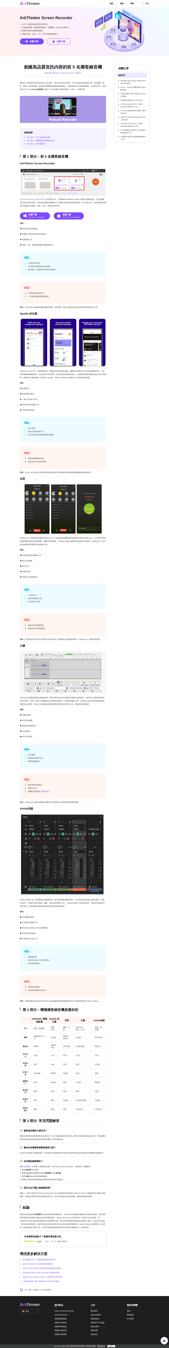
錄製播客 (27, 1166)
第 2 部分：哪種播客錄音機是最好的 (41, 140)
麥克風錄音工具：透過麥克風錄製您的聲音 (39, 1260)
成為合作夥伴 (96, 1315)
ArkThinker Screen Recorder (46, 18)
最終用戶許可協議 (98, 1323)
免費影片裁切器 (61, 1330)
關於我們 (94, 1311)
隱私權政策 (95, 1319)
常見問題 (130, 1319)
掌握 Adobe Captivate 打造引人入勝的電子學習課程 (42, 1277)
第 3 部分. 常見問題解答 (36, 144)
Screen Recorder (61, 1315)
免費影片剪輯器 (61, 1323)
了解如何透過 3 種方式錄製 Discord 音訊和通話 (41, 1281)
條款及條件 (95, 1326)
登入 (145, 3)
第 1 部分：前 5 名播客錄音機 (38, 137)
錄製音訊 (78, 73)
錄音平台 (51, 538)
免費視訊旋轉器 (61, 1334)
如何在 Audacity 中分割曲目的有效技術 (38, 1264)
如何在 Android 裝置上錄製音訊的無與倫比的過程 (42, 1268)
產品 (111, 3)
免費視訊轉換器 (61, 1319)
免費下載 (31, 41)
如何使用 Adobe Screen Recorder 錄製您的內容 (41, 1273)
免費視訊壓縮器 (61, 1326)
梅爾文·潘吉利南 (53, 73)
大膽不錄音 (44, 791)
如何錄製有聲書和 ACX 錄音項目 (131, 100)
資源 (122, 3)
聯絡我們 (130, 1315)
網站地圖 (94, 1330)
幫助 (132, 3)
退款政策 (94, 1334)
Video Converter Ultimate (64, 1311)
